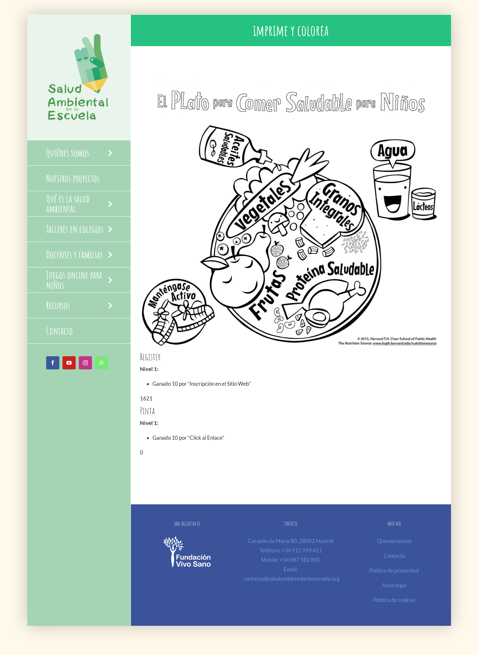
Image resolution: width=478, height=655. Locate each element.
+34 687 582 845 (300, 559)
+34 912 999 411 (302, 550)
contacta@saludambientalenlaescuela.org (292, 578)
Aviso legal (394, 585)
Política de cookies (394, 600)
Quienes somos (394, 541)
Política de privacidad (394, 570)
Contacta (394, 555)
